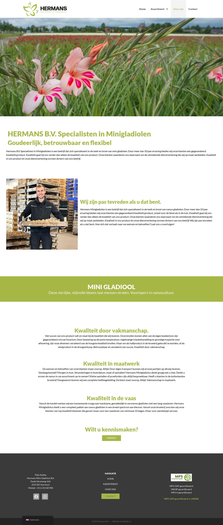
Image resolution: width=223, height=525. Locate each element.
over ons (110, 489)
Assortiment (159, 9)
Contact (192, 8)
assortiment (110, 484)
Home (142, 8)
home (110, 479)
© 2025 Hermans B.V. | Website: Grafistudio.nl (111, 521)
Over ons (178, 8)
